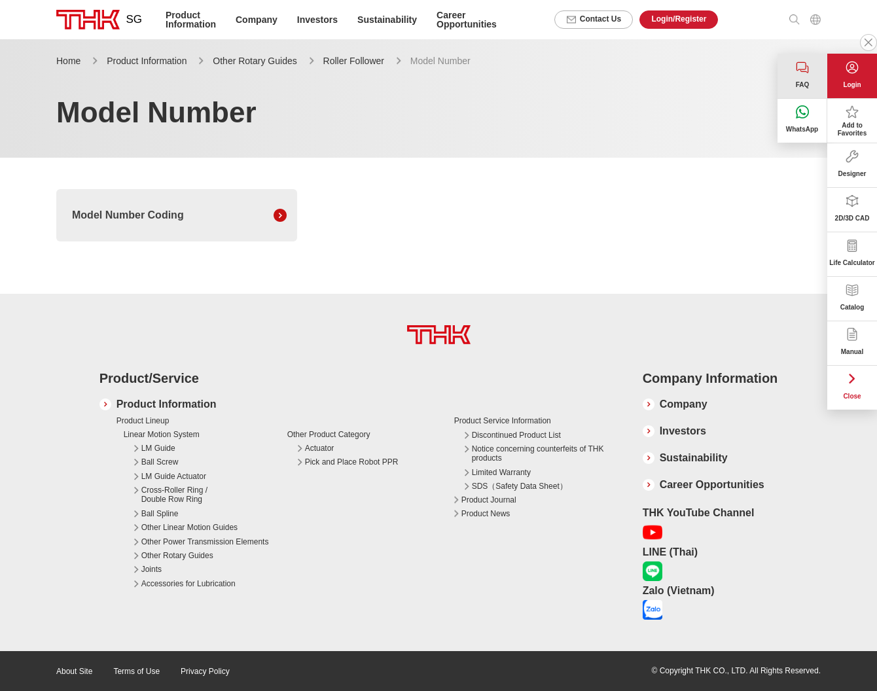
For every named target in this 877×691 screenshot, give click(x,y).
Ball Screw (160, 462)
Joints (151, 569)
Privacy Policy (205, 671)
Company (683, 404)
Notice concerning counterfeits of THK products (538, 453)
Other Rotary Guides (254, 61)
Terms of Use (136, 671)
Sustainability (387, 19)
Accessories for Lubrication (188, 583)
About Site (74, 671)
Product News (485, 513)
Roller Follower (353, 61)
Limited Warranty (501, 472)
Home (68, 61)
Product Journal (488, 500)
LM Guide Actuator (173, 476)
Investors (317, 19)
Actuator (319, 448)
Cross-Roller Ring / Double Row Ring (174, 495)
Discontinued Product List (516, 435)
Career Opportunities (467, 19)
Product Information (147, 61)
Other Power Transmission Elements (205, 541)
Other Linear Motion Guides (189, 527)
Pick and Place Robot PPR (352, 462)
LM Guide (158, 448)
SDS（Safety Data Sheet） (519, 486)
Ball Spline (160, 513)
